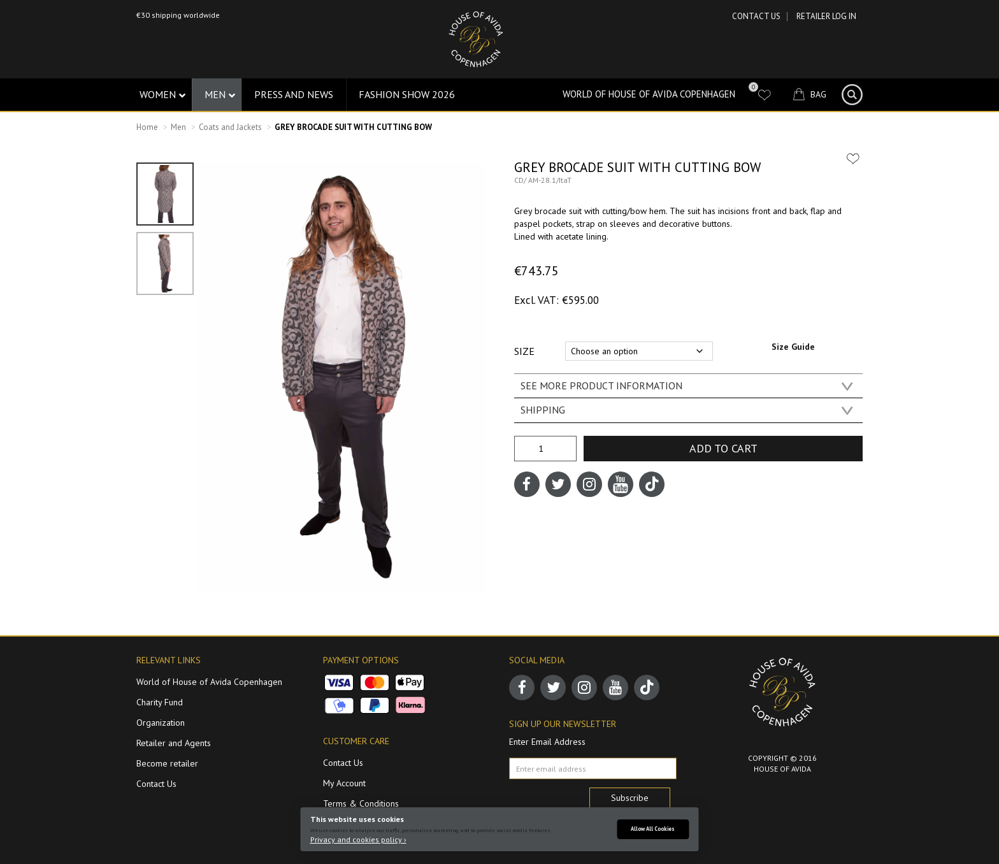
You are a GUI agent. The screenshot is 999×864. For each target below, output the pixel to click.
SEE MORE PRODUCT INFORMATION (601, 385)
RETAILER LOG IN (826, 16)
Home (147, 127)
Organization (160, 722)
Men (178, 127)
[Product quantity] (545, 448)
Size (524, 351)
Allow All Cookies (653, 828)
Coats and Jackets (230, 127)
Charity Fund (159, 702)
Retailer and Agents (173, 743)
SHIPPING (543, 409)
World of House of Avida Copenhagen (649, 94)
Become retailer (167, 763)
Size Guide (793, 346)
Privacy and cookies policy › (358, 839)
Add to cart (723, 448)
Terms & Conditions (361, 803)
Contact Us (756, 16)
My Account (344, 783)
